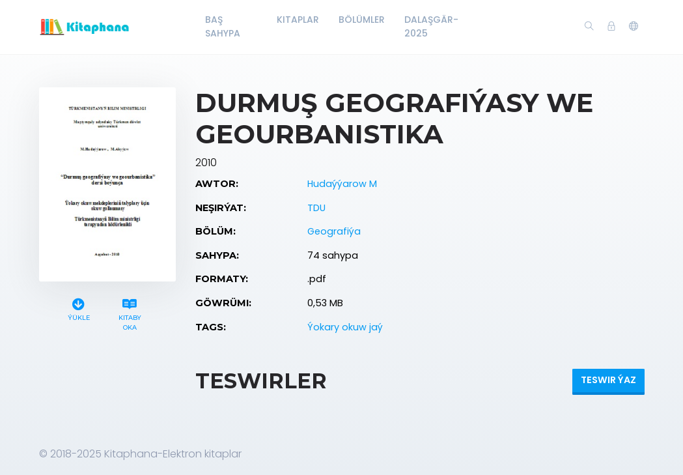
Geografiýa (334, 231)
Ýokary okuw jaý (345, 327)
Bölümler (362, 19)
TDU (316, 207)
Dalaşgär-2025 (431, 26)
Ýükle (79, 308)
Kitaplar (298, 19)
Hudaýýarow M (342, 183)
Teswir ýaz (608, 379)
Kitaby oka (130, 313)
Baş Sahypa (222, 26)
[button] (633, 27)
